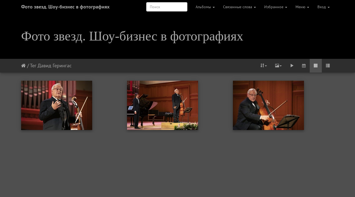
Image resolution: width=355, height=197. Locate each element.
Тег (33, 65)
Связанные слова (239, 6)
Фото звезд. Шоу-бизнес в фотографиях (65, 7)
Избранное (275, 6)
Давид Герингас (55, 65)
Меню (302, 6)
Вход (323, 6)
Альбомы (205, 6)
